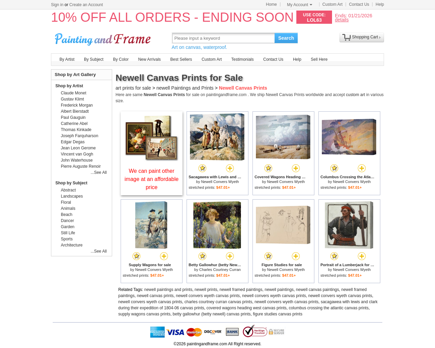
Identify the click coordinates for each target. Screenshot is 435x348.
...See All (99, 172)
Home (271, 4)
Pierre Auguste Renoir (81, 166)
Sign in (57, 4)
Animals (68, 208)
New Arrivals (149, 59)
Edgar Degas (73, 142)
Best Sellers (181, 59)
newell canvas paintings (317, 289)
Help (380, 4)
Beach (66, 214)
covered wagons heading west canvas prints (246, 308)
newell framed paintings (241, 289)
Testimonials (242, 59)
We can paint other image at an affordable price (152, 179)
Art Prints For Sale (104, 38)
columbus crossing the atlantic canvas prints (329, 308)
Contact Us (359, 4)
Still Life (68, 233)
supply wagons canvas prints (144, 314)
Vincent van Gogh (77, 154)
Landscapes (72, 196)
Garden (67, 226)
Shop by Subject (71, 183)
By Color (120, 59)
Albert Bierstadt (75, 111)
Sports (67, 239)
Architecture (72, 245)
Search (286, 38)
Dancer (67, 220)
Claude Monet (73, 93)
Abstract (68, 190)
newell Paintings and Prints (184, 88)
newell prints (206, 289)
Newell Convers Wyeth (220, 182)
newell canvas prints (155, 295)
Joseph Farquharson (79, 135)
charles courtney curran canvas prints (218, 301)
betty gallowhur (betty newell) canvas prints (211, 314)
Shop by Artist (69, 86)
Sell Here (319, 59)
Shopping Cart (365, 37)
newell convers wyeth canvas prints (208, 295)
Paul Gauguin (73, 117)
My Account (299, 4)
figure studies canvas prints (277, 314)
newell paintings (279, 289)
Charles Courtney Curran (220, 270)
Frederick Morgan (77, 105)
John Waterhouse (77, 160)
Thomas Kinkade (76, 129)
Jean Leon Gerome (78, 148)
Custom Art (333, 4)
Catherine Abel (74, 123)
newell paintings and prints (168, 289)
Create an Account (86, 4)
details (341, 19)
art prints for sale (133, 88)
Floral (66, 202)
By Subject (93, 59)
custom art (355, 94)
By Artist (66, 59)
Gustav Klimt (72, 99)
